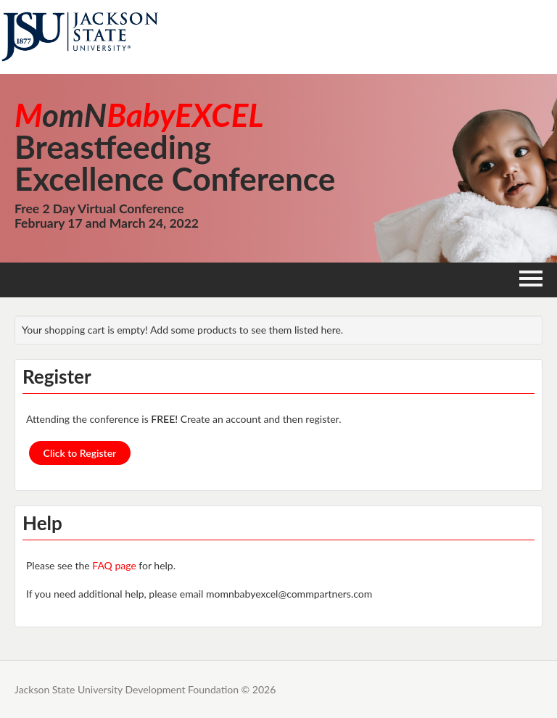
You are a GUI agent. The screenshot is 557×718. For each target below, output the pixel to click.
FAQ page (114, 565)
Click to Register (80, 453)
